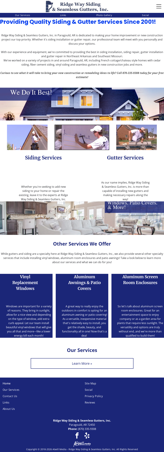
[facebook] (77, 436)
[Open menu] (158, 6)
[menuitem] (23, 15)
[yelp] (87, 436)
